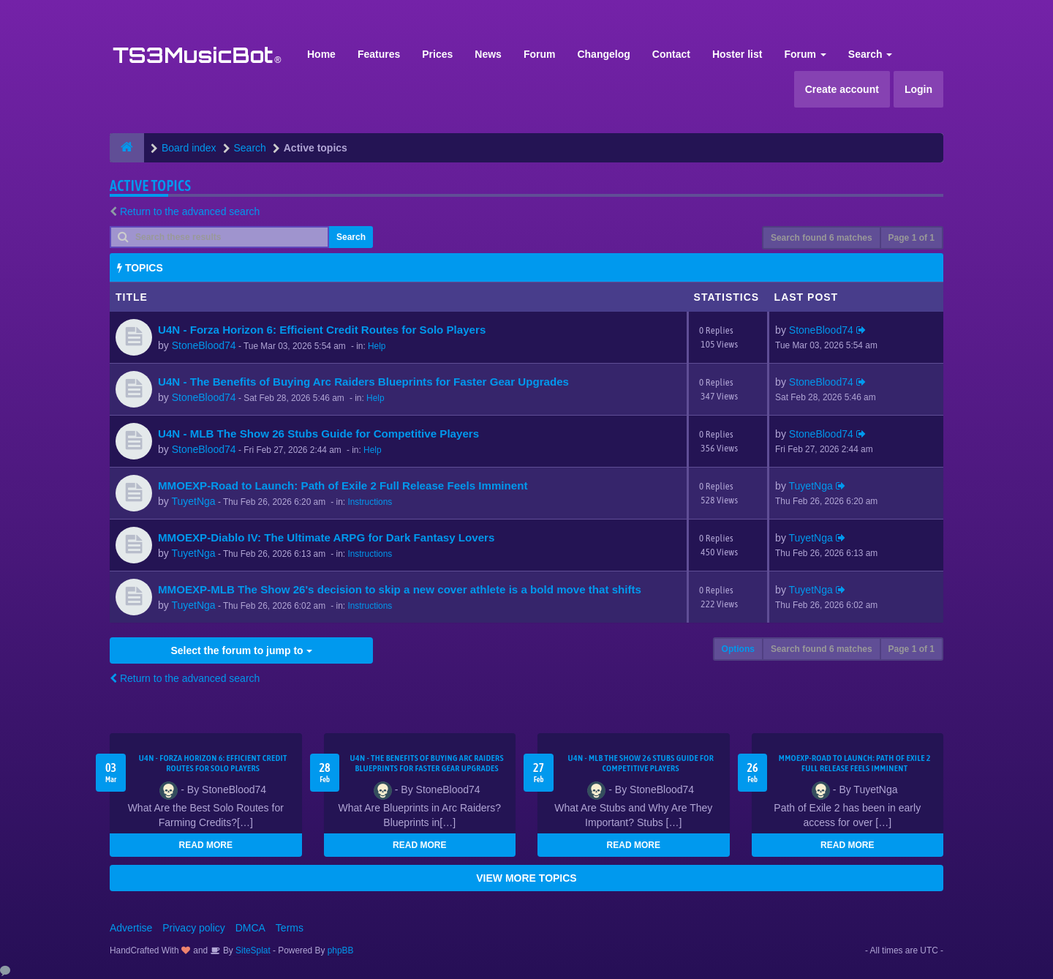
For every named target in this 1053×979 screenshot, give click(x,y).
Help (376, 346)
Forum (540, 54)
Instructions (369, 502)
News (488, 54)
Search (870, 54)
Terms (289, 928)
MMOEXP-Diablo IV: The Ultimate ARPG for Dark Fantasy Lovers (326, 537)
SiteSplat (252, 950)
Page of (911, 238)
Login (918, 89)
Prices (437, 54)
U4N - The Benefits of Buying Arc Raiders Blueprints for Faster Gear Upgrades (363, 381)
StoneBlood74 (204, 345)
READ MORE (206, 845)
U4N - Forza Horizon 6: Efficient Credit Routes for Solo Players (322, 329)
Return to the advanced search (190, 211)
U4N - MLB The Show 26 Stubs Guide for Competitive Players (318, 433)
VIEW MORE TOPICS (526, 878)
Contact (671, 54)
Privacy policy (193, 928)
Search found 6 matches (821, 238)
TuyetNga (193, 501)
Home (321, 54)
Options (738, 649)
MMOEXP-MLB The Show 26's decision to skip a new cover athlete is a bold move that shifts (399, 589)
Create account (842, 89)
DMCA (250, 928)
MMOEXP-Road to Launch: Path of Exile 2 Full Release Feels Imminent (342, 485)
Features (379, 54)
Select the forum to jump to (241, 650)
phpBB (341, 950)
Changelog (603, 54)
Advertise (131, 928)
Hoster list (737, 54)
